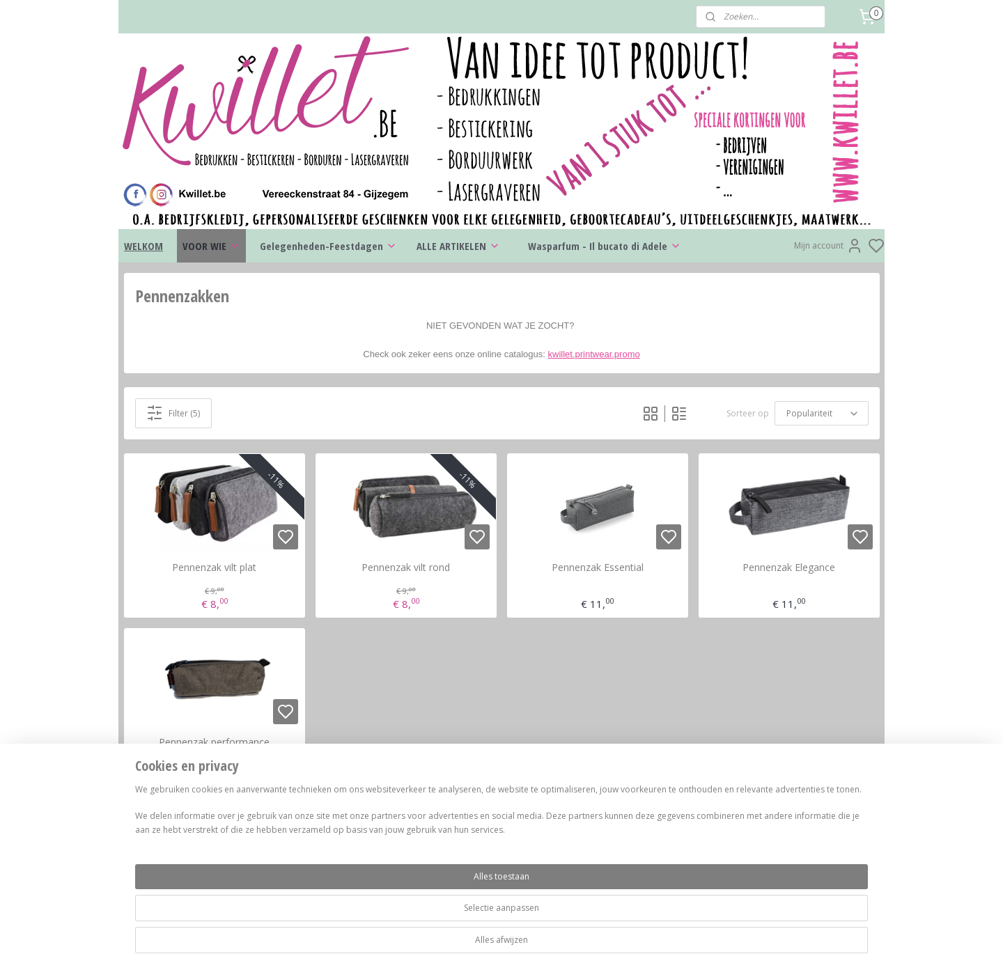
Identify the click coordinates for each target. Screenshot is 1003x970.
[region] (409, 922)
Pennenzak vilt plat (214, 568)
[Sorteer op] (821, 413)
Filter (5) (173, 413)
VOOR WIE (211, 246)
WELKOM (143, 246)
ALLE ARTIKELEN (458, 246)
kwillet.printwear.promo (594, 354)
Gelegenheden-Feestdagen (328, 246)
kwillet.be (767, 829)
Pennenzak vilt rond (405, 568)
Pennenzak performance (214, 743)
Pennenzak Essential (598, 568)
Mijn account (828, 245)
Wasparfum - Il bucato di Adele (604, 246)
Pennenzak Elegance (788, 568)
